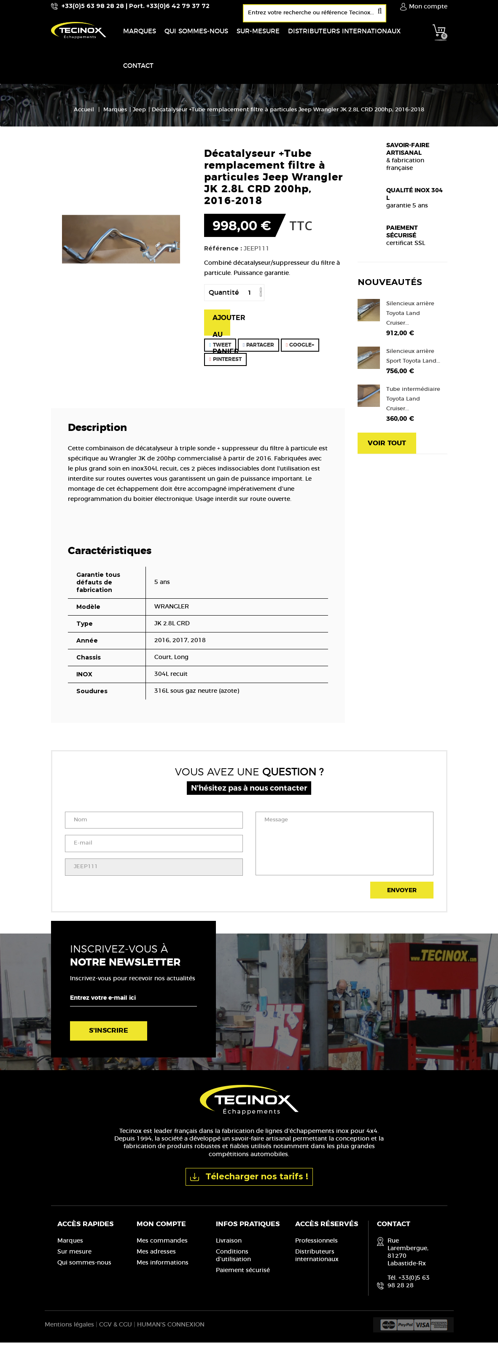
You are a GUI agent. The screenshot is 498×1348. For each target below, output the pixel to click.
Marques (70, 1246)
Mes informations (162, 1268)
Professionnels (316, 1246)
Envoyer (402, 896)
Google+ (300, 349)
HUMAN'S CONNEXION (171, 1330)
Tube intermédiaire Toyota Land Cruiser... (413, 404)
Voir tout (387, 448)
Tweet (220, 349)
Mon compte (161, 1229)
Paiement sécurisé (243, 1275)
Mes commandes (162, 1246)
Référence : (223, 253)
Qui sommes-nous (84, 1268)
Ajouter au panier (221, 330)
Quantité (224, 297)
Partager (258, 349)
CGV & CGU (115, 1330)
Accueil (84, 115)
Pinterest (225, 364)
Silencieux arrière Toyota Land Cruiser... (410, 318)
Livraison (229, 1246)
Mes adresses (156, 1257)
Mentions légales (69, 1330)
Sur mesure (74, 1257)
